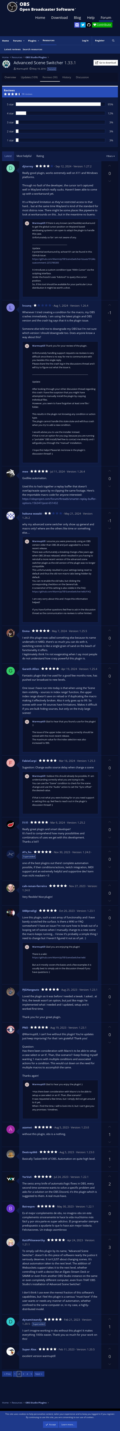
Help (91, 17)
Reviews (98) (49, 77)
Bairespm (28, 1206)
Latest (8, 156)
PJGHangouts (30, 989)
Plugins (32, 40)
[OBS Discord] (77, 25)
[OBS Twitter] (83, 25)
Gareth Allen (30, 669)
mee (25, 471)
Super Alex (29, 1349)
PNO (25, 1027)
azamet (27, 1127)
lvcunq (26, 305)
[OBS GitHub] (88, 25)
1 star (10, 140)
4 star (10, 113)
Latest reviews (12, 49)
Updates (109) (29, 77)
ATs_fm (27, 852)
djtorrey (27, 166)
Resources (48, 40)
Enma (26, 631)
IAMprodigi (29, 910)
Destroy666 (29, 1152)
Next (37, 1373)
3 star (10, 122)
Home (40, 17)
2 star (10, 131)
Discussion (82, 77)
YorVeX (27, 1177)
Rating (40, 156)
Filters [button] (109, 156)
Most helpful (24, 156)
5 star (10, 104)
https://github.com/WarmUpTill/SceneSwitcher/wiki (59, 957)
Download (59, 17)
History (66, 77)
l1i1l (25, 822)
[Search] (113, 40)
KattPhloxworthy (33, 1240)
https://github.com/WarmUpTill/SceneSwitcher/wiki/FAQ (61, 591)
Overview (10, 77)
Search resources (32, 49)
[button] (24, 41)
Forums (17, 40)
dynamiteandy (32, 1319)
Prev (8, 1373)
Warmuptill (22, 68)
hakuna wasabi (32, 513)
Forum (106, 17)
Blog (77, 17)
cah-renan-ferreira (34, 886)
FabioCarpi (29, 760)
